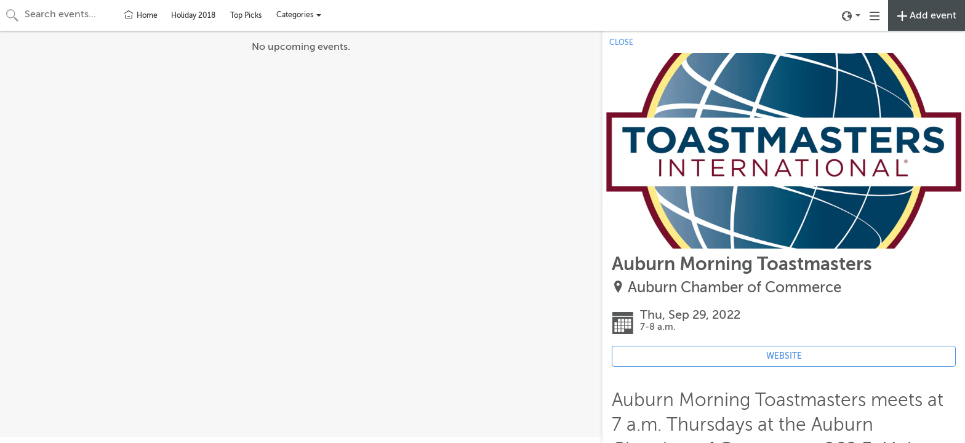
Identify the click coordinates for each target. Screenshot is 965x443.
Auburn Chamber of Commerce (734, 287)
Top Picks (246, 15)
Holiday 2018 (193, 15)
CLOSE (621, 42)
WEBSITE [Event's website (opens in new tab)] (784, 356)
